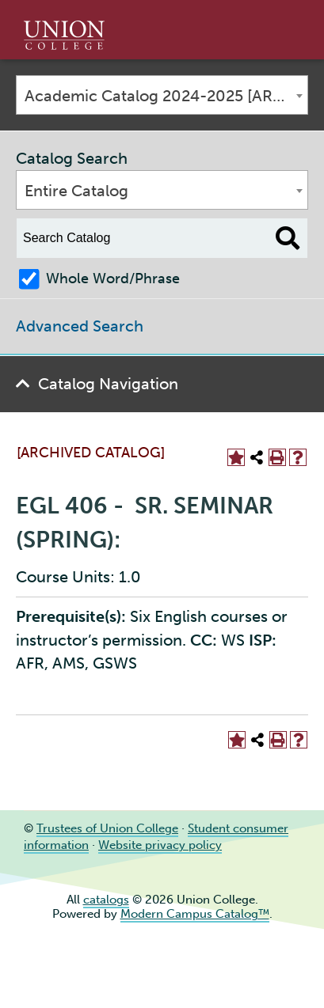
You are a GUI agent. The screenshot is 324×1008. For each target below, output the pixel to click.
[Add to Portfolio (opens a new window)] (236, 457)
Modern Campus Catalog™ (194, 914)
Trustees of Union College (107, 828)
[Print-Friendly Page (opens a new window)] (277, 457)
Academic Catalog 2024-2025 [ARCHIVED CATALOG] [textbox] (166, 95)
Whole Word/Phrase (113, 278)
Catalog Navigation (108, 383)
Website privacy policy (160, 845)
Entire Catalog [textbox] (76, 190)
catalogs (106, 899)
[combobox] (162, 95)
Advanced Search (79, 325)
